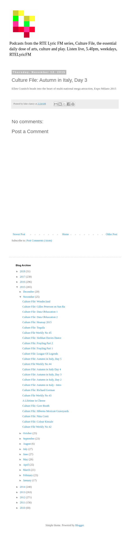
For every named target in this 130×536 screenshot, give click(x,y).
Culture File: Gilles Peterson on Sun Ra (43, 306)
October (27, 433)
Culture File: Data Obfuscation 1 (40, 311)
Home (65, 234)
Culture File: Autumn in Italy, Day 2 (41, 379)
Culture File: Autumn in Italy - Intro (41, 385)
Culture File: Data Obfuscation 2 (40, 317)
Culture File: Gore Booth (35, 405)
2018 (23, 271)
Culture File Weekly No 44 (36, 364)
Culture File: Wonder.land (36, 301)
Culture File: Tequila (33, 327)
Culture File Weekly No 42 (36, 426)
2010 (23, 507)
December (29, 291)
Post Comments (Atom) (39, 240)
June (26, 454)
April (26, 464)
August (27, 443)
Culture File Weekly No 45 (36, 332)
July (25, 449)
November (29, 296)
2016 (23, 281)
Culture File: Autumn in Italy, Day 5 (41, 358)
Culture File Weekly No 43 (36, 395)
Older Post (111, 234)
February (28, 475)
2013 (23, 492)
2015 (23, 287)
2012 (23, 497)
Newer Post (19, 234)
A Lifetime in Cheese (33, 400)
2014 (23, 486)
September (29, 438)
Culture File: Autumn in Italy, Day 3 (41, 374)
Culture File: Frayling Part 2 (37, 343)
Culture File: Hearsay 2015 (37, 322)
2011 (23, 502)
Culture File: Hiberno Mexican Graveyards (45, 411)
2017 (23, 276)
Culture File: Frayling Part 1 (37, 348)
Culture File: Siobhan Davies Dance (41, 337)
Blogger (79, 525)
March (27, 469)
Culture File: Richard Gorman (38, 390)
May (26, 459)
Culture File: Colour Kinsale (37, 421)
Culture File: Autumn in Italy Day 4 (41, 369)
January (27, 480)
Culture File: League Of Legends (40, 353)
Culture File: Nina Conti (35, 416)
